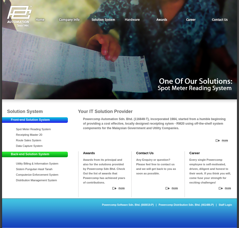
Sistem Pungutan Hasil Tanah (34, 169)
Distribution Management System (36, 180)
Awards (161, 19)
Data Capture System (29, 145)
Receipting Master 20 (29, 134)
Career (190, 19)
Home (40, 19)
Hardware (132, 19)
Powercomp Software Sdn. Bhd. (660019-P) (128, 204)
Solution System (103, 19)
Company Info (72, 19)
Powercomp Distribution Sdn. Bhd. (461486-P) (186, 204)
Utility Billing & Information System (37, 163)
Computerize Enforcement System (37, 174)
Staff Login (225, 204)
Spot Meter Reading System (33, 129)
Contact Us (219, 19)
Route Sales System (28, 140)
